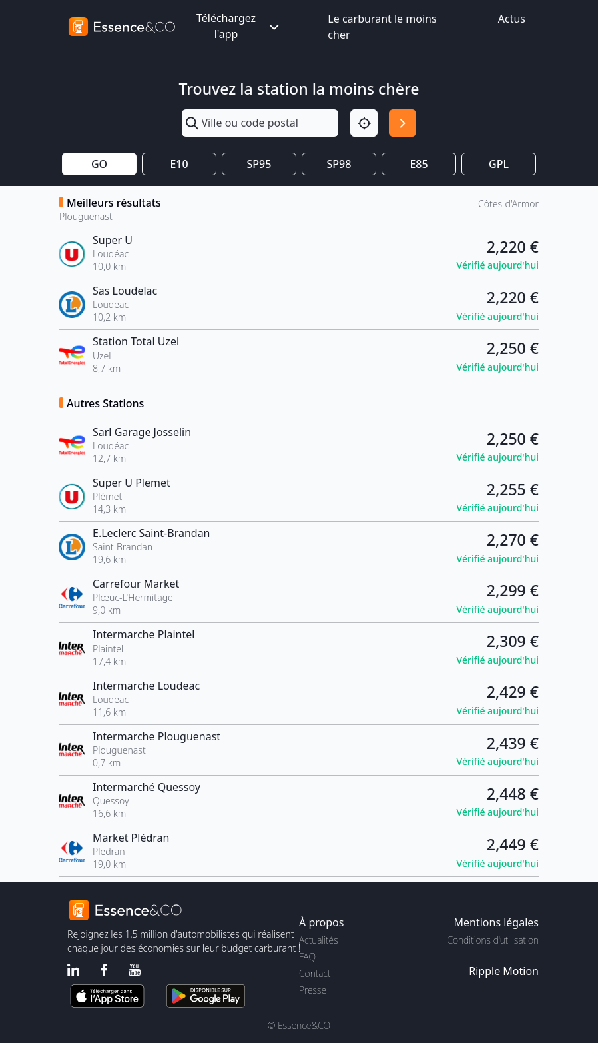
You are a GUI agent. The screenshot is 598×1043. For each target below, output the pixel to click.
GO (99, 164)
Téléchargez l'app (239, 26)
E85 (419, 164)
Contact (314, 973)
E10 (179, 164)
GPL (499, 164)
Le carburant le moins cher (382, 26)
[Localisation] (364, 123)
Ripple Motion (504, 971)
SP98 (339, 164)
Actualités (318, 940)
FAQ (307, 956)
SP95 (259, 164)
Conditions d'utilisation (493, 940)
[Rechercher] (402, 123)
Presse (312, 990)
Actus (511, 18)
